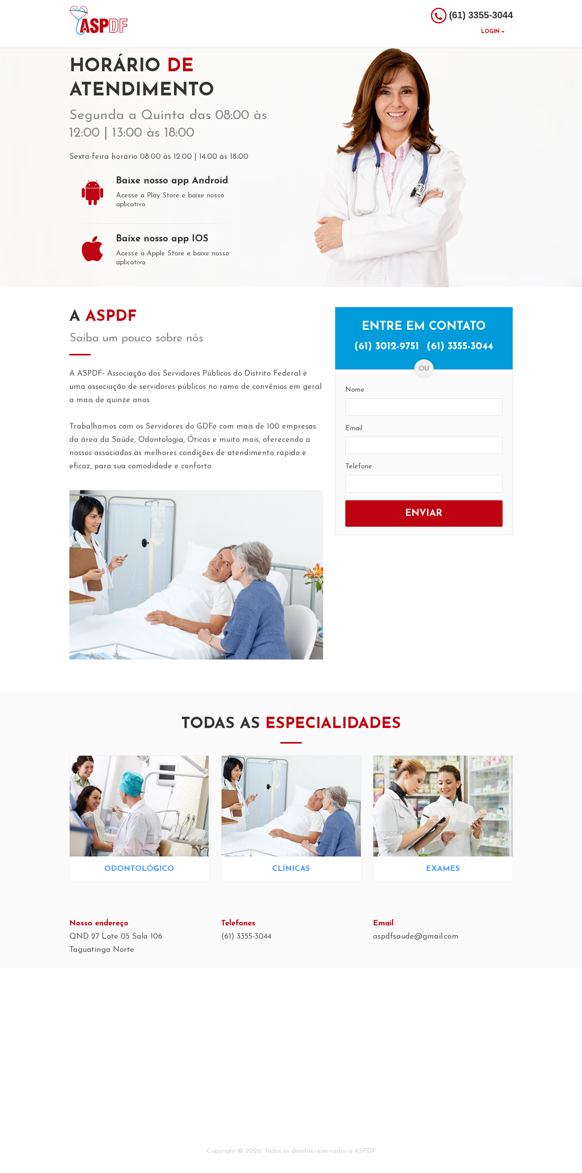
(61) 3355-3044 (460, 346)
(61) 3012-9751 (386, 346)
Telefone (358, 466)
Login (493, 32)
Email (353, 428)
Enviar (423, 513)
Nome (354, 390)
